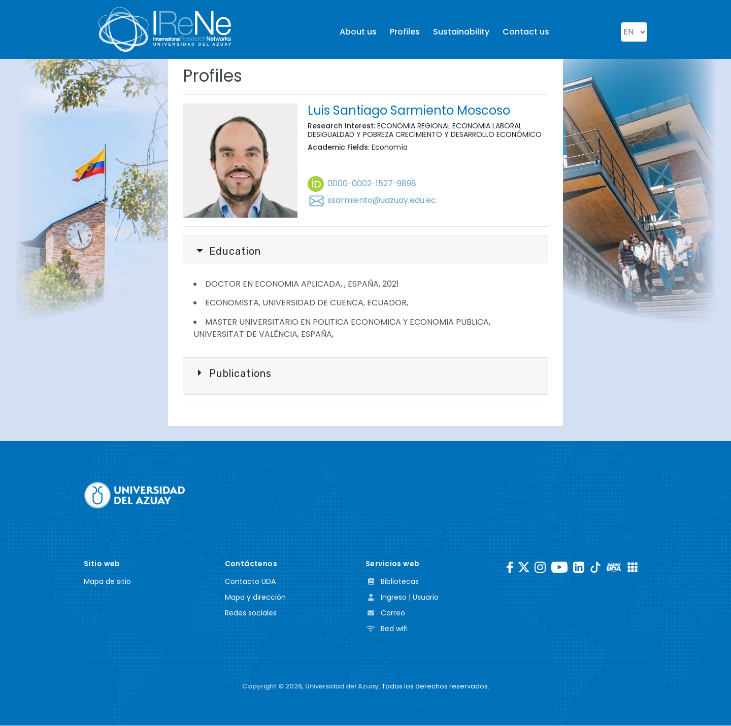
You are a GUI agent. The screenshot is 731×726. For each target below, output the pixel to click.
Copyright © (272, 686)
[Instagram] (540, 567)
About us (358, 32)
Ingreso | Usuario (402, 597)
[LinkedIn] (578, 567)
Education (228, 251)
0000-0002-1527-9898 (363, 183)
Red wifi (387, 629)
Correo (385, 613)
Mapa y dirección (255, 597)
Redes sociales (251, 613)
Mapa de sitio (107, 581)
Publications (233, 373)
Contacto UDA (250, 581)
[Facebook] (510, 567)
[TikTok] (595, 567)
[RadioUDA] (613, 567)
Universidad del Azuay (342, 686)
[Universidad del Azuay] (134, 495)
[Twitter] (523, 567)
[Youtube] (559, 567)
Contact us (526, 32)
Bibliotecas (392, 581)
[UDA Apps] (632, 567)
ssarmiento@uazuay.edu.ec (372, 200)
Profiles (405, 32)
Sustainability (461, 32)
